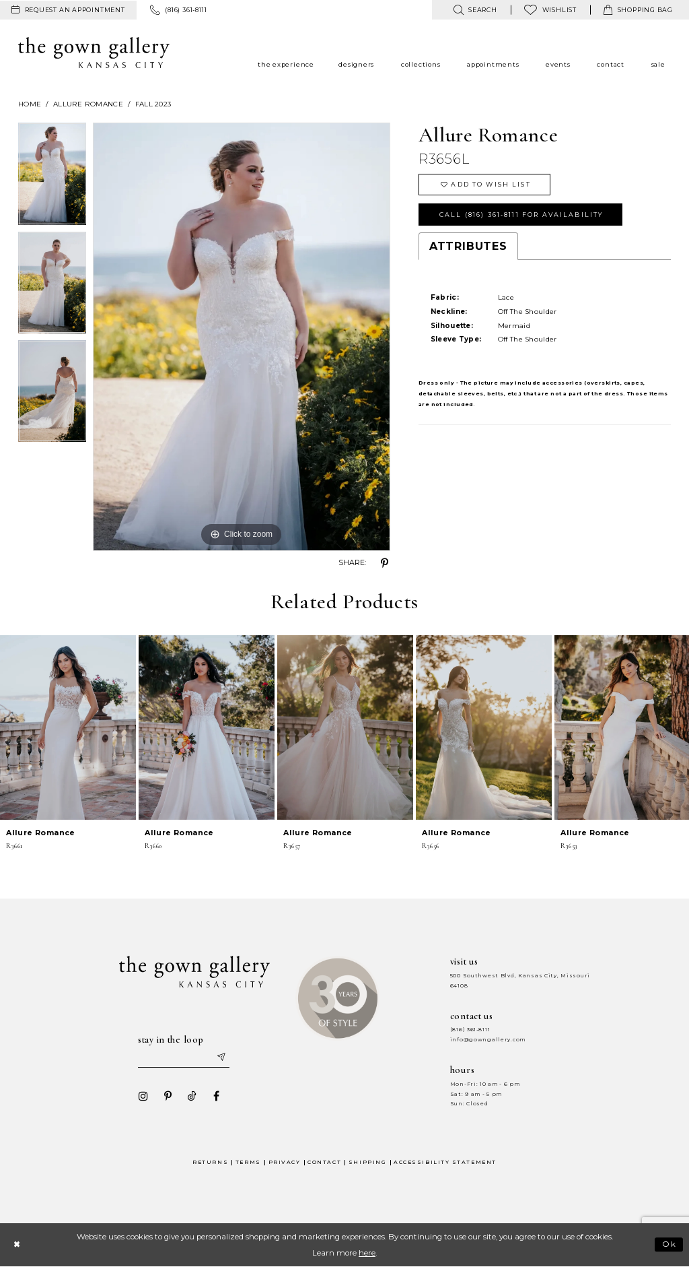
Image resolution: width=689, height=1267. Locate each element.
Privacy (284, 1162)
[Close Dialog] (16, 1244)
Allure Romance (88, 104)
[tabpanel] (52, 177)
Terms (248, 1162)
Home (29, 104)
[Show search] (474, 10)
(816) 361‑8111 (470, 1030)
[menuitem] (68, 10)
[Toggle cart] (638, 10)
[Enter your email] (183, 1057)
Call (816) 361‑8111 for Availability (521, 214)
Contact (324, 1162)
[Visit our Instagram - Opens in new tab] (143, 1096)
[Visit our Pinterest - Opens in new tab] (167, 1096)
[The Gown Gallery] (94, 52)
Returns (210, 1162)
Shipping (367, 1162)
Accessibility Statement (445, 1162)
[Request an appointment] (68, 10)
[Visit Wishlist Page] (550, 10)
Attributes (468, 246)
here (367, 1253)
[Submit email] (220, 1057)
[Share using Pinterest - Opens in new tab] (384, 563)
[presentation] (68, 727)
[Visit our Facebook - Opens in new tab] (216, 1096)
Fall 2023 (153, 104)
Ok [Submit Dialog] (670, 1244)
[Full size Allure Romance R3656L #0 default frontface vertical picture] (242, 336)
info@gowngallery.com (487, 1040)
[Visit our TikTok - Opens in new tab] (191, 1096)
